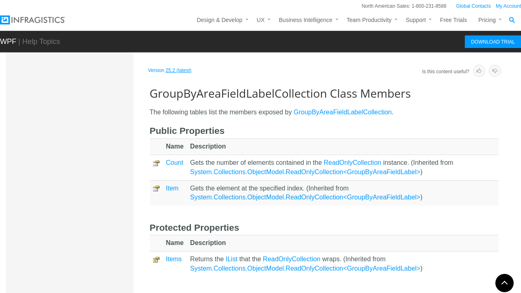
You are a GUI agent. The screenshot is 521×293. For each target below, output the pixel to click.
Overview (71, 184)
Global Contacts (473, 6)
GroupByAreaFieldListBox (84, 244)
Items (174, 259)
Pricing (487, 20)
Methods (70, 213)
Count (175, 162)
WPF (8, 41)
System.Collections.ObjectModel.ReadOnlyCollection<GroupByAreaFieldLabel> (305, 171)
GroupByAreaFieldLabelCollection (91, 168)
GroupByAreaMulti (75, 259)
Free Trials (453, 20)
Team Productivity (369, 20)
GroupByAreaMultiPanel (82, 273)
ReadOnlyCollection (352, 162)
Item (172, 188)
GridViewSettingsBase (80, 107)
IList (231, 259)
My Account (508, 6)
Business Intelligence (306, 20)
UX (261, 20)
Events (68, 227)
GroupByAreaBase (75, 135)
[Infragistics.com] (40, 19)
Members (71, 199)
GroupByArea (69, 121)
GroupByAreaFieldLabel (82, 149)
